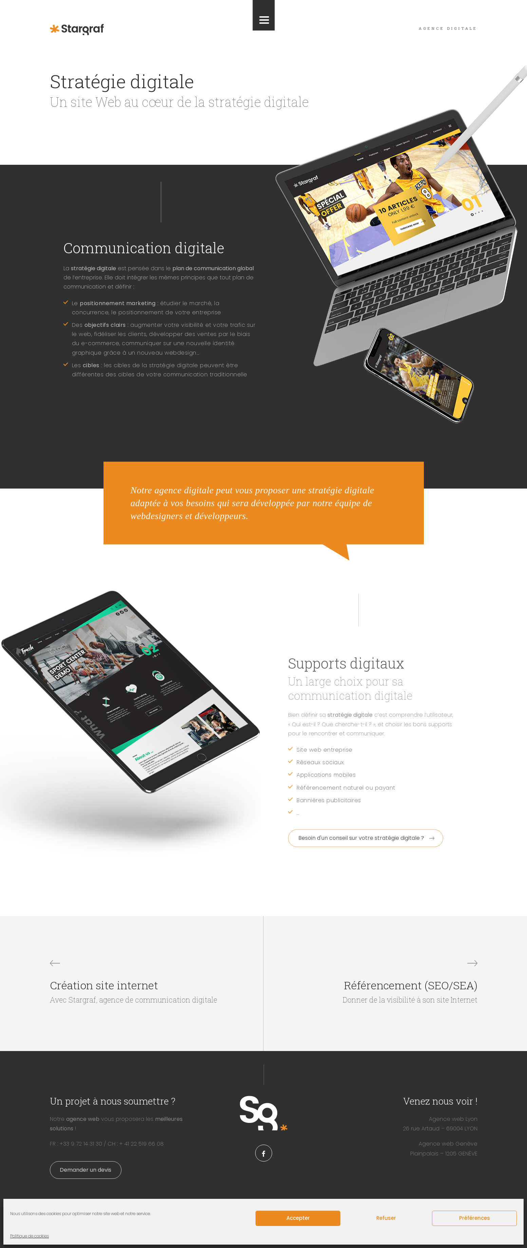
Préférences (474, 1218)
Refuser (386, 1218)
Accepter (298, 1218)
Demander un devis (85, 1170)
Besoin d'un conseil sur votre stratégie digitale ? (361, 838)
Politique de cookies (29, 1236)
